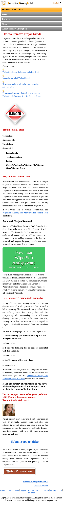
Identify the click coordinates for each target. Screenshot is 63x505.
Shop (17, 490)
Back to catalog (41, 486)
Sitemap (31, 493)
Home (2, 490)
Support (23, 490)
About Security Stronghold (14, 28)
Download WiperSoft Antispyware (24, 259)
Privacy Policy (56, 490)
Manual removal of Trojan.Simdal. (16, 78)
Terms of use (33, 490)
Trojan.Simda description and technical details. (21, 72)
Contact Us (44, 490)
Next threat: (35, 482)
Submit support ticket (25, 441)
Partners (6, 19)
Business (6, 14)
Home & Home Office (12, 9)
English (57, 3)
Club (4, 24)
